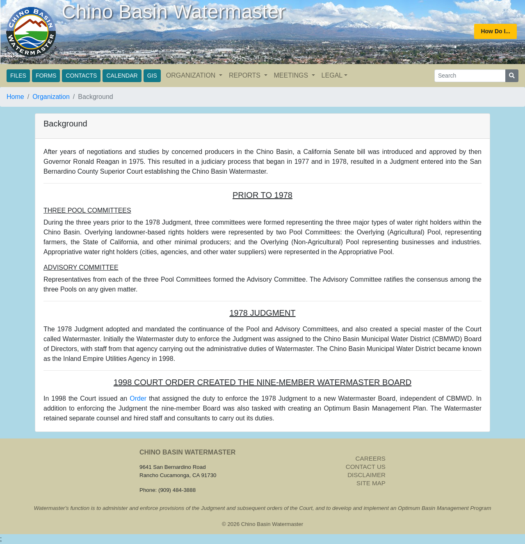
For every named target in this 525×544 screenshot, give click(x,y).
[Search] (470, 75)
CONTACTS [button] (81, 75)
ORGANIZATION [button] (191, 75)
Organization (51, 96)
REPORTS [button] (245, 75)
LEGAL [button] (332, 75)
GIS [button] (152, 75)
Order (138, 398)
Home (15, 96)
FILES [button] (18, 75)
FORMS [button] (46, 75)
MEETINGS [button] (292, 75)
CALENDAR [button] (121, 75)
